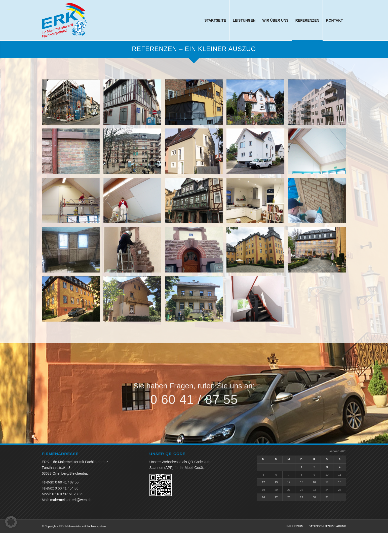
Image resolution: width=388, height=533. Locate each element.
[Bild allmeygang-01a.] (72, 104)
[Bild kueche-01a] (257, 202)
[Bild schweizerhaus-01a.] (134, 301)
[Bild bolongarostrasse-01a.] (195, 202)
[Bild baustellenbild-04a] (72, 153)
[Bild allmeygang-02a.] (134, 104)
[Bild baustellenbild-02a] (257, 104)
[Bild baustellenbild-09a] (72, 202)
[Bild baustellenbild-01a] (195, 104)
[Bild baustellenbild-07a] (257, 153)
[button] (11, 522)
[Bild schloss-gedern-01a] (257, 251)
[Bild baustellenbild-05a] (134, 153)
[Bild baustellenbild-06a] (195, 153)
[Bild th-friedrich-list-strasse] (257, 301)
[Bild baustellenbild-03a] (319, 104)
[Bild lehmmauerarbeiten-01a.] (319, 202)
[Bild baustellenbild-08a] (319, 153)
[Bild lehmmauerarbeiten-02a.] (72, 251)
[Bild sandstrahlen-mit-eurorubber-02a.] (195, 251)
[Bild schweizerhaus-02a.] (195, 301)
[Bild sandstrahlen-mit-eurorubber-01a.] (134, 251)
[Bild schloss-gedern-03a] (72, 301)
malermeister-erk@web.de (70, 500)
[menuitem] (215, 20)
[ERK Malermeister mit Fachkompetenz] (64, 20)
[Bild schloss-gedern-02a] (319, 251)
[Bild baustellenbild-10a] (134, 202)
